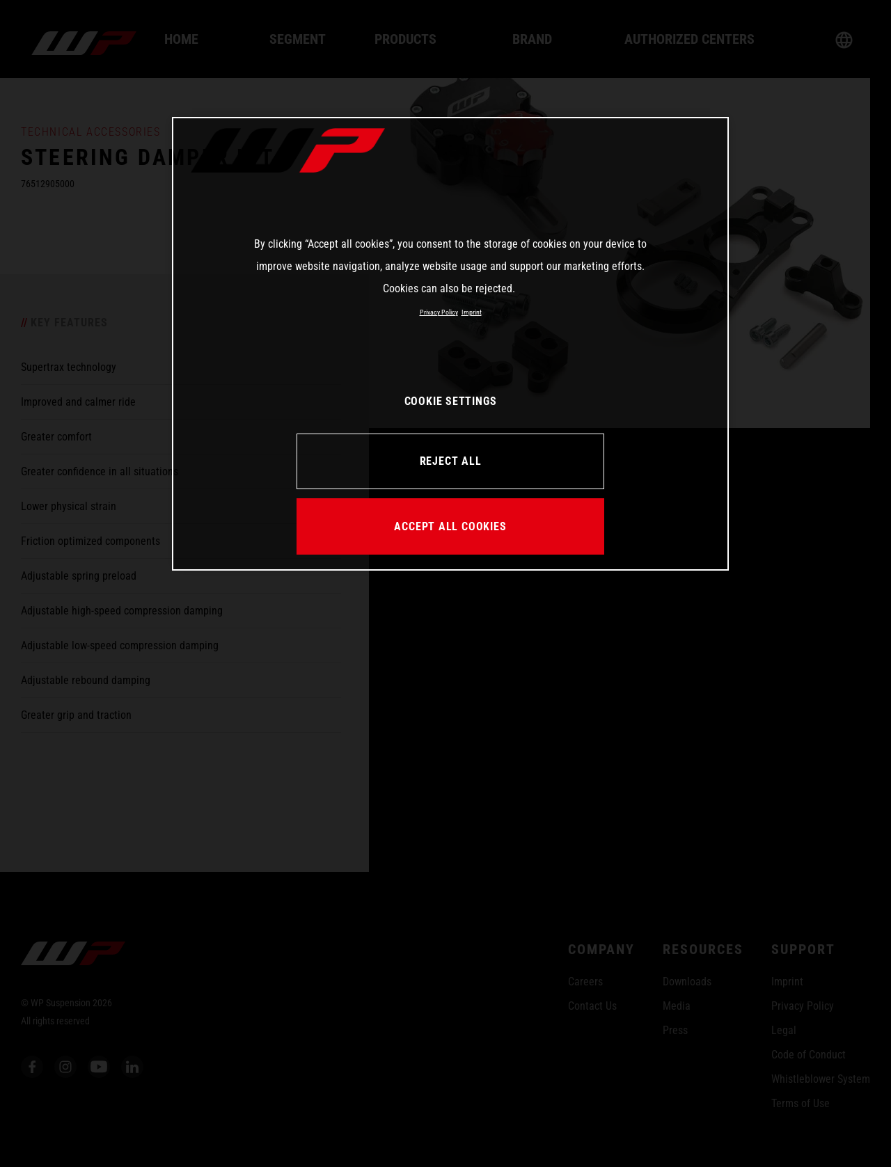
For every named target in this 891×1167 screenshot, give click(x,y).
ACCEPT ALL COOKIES (450, 526)
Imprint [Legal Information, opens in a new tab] (472, 312)
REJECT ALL (451, 461)
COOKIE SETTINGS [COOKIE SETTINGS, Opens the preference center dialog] (450, 401)
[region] (450, 344)
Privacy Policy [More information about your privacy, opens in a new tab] (439, 312)
